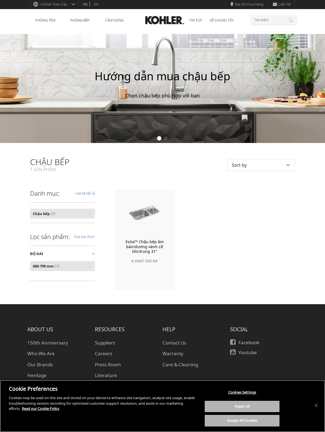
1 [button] (159, 138)
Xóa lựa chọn (84, 236)
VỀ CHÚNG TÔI (221, 20)
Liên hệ (282, 4)
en (96, 4)
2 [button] (165, 138)
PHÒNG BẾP (80, 20)
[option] (162, 88)
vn (85, 4)
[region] (162, 406)
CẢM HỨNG (114, 20)
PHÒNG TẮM (45, 20)
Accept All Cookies (242, 420)
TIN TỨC (196, 20)
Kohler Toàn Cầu (54, 4)
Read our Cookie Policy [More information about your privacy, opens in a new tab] (40, 408)
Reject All (242, 406)
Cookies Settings (242, 392)
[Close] (316, 405)
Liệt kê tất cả (85, 193)
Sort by (239, 165)
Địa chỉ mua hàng (246, 4)
